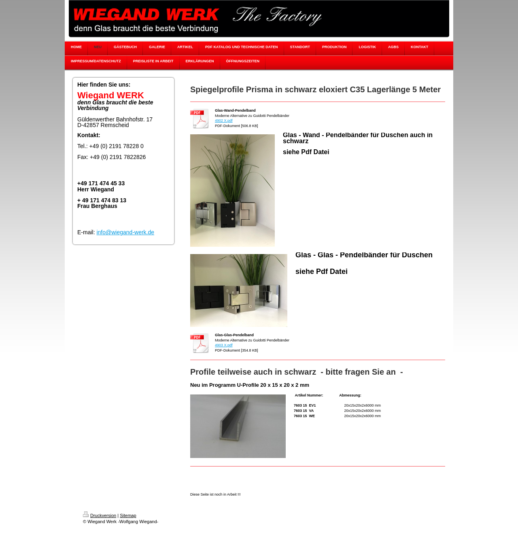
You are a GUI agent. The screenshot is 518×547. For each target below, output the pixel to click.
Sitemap (128, 515)
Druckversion (99, 515)
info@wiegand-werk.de (125, 232)
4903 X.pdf (224, 345)
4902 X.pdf (224, 121)
